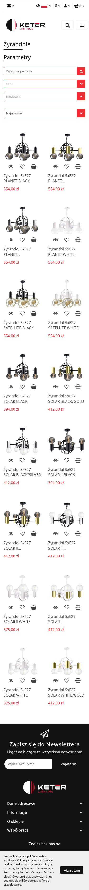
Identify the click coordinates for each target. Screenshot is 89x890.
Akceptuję (72, 870)
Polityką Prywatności (30, 860)
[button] (78, 6)
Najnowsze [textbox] (14, 113)
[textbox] (40, 83)
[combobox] (44, 84)
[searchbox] (41, 97)
